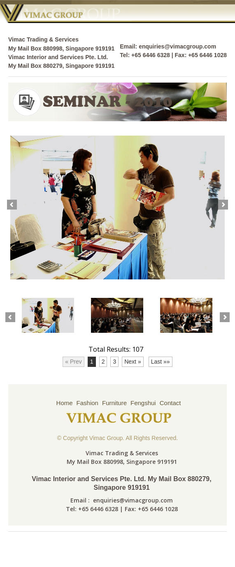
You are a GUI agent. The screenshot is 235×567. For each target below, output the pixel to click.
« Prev (73, 361)
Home (64, 402)
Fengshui (143, 402)
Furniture (114, 402)
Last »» (160, 361)
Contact (170, 402)
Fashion (87, 402)
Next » (132, 361)
